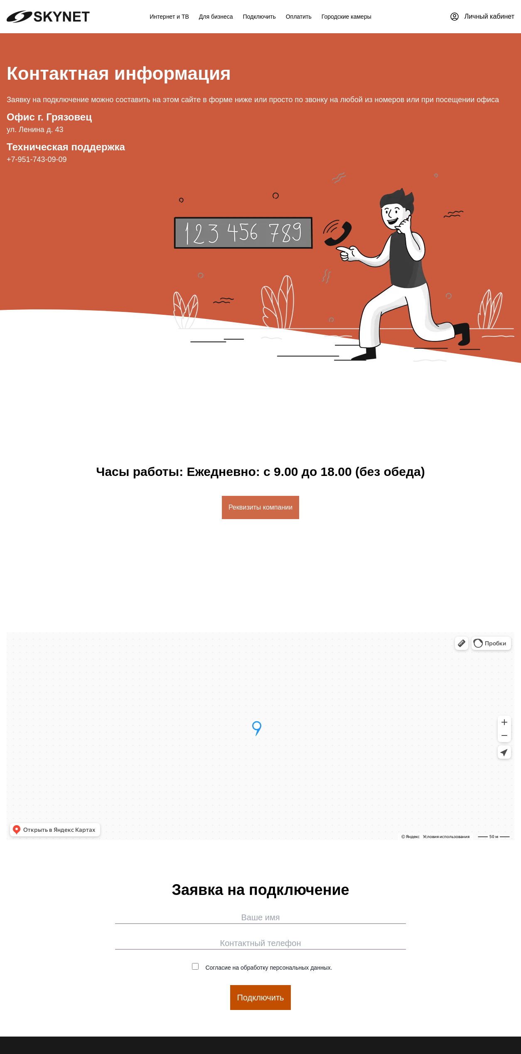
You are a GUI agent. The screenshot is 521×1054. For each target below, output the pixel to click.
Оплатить (299, 16)
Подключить (259, 16)
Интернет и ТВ (169, 16)
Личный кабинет (482, 17)
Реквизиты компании (260, 507)
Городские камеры (346, 16)
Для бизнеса (216, 16)
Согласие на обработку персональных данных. (262, 967)
